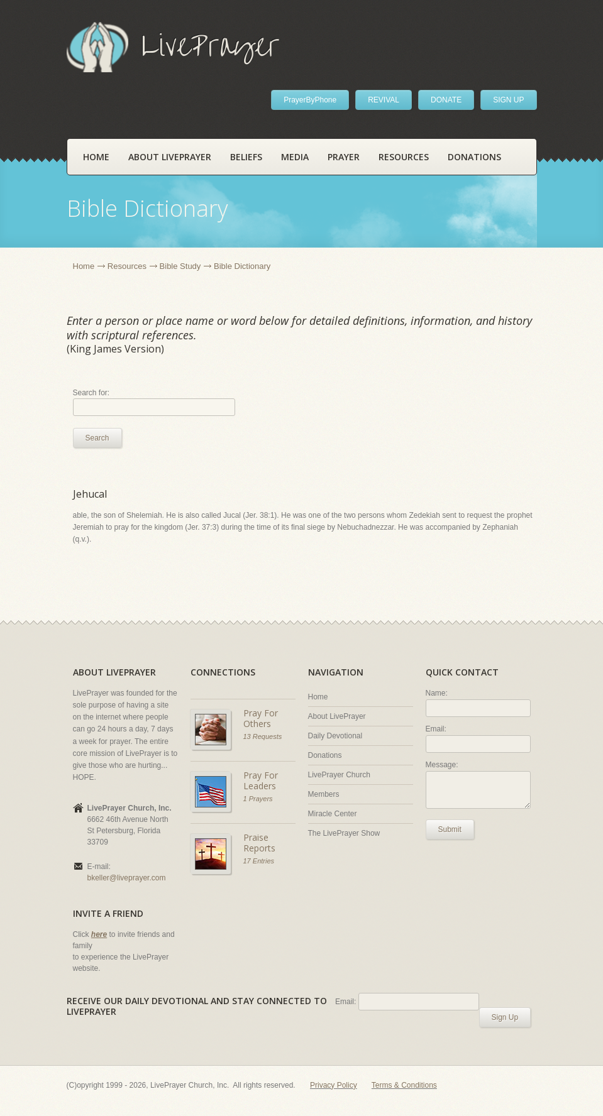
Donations (474, 157)
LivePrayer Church (339, 774)
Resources (404, 157)
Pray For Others (260, 718)
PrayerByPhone (310, 100)
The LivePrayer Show (344, 833)
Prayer (344, 157)
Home (96, 157)
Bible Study (180, 266)
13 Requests (262, 736)
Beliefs (246, 157)
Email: (436, 729)
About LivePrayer (169, 157)
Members (324, 794)
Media (295, 157)
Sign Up (505, 1017)
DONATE (446, 100)
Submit (450, 829)
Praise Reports (259, 843)
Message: (442, 764)
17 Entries (259, 861)
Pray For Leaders (260, 780)
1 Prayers (258, 798)
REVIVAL (383, 100)
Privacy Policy (333, 1085)
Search (97, 438)
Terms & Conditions (404, 1085)
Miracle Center (332, 813)
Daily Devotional (335, 735)
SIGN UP (508, 100)
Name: (437, 693)
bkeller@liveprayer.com (126, 877)
